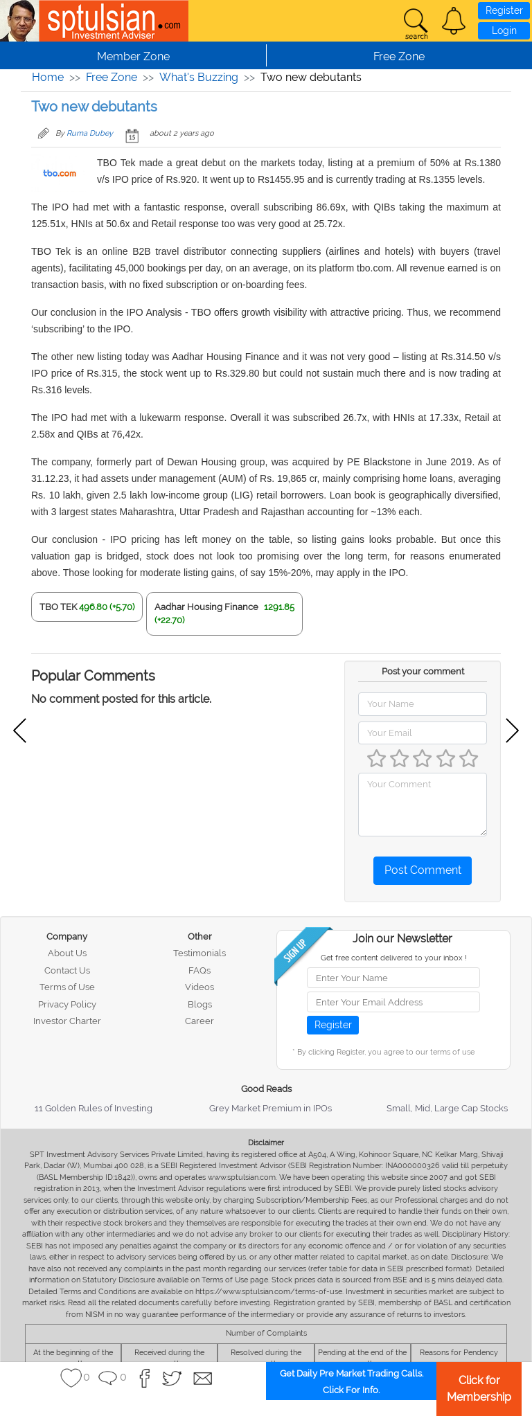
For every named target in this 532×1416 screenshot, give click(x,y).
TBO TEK (58, 607)
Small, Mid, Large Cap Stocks (447, 1108)
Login (504, 30)
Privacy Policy (67, 1004)
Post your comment (423, 671)
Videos (199, 987)
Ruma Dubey (89, 133)
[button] (454, 21)
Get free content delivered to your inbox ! (394, 957)
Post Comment (422, 870)
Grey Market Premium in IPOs (270, 1108)
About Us (67, 953)
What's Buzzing (198, 77)
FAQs (199, 970)
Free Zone (111, 77)
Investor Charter (67, 1021)
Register (504, 10)
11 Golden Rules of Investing (93, 1108)
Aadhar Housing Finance (206, 607)
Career (199, 1021)
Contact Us (67, 970)
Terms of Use (67, 987)
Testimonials (199, 953)
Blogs (200, 1004)
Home (48, 77)
